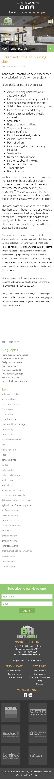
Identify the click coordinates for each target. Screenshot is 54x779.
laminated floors (9, 535)
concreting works (9, 545)
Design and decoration (12, 362)
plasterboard (7, 480)
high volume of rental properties (16, 505)
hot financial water (10, 510)
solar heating (7, 429)
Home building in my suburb (14, 354)
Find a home (14, 666)
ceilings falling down (11, 475)
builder (4, 464)
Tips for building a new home (15, 381)
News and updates (10, 377)
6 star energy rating (10, 394)
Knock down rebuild (11, 369)
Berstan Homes (8, 459)
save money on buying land (14, 495)
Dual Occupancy (9, 366)
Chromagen (7, 409)
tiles (3, 444)
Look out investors (10, 520)
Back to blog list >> (10, 341)
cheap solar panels (10, 404)
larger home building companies (16, 550)
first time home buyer (11, 439)
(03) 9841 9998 (30, 652)
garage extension (9, 560)
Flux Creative (32, 775)
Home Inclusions (14, 677)
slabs (3, 454)
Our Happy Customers (40, 677)
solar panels (7, 434)
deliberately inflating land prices (16, 500)
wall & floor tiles (9, 449)
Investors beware (9, 515)
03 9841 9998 (29, 3)
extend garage (8, 555)
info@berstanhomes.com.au (27, 655)
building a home (9, 399)
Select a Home (14, 674)
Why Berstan (40, 670)
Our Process (40, 674)
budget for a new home (12, 490)
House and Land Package (13, 424)
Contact (39, 684)
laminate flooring (9, 540)
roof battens (7, 485)
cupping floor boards (11, 525)
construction (7, 414)
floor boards (7, 530)
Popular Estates (14, 670)
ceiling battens (8, 469)
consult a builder (9, 419)
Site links (40, 666)
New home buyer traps (12, 373)
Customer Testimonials (12, 358)
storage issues (8, 566)
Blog (40, 680)
